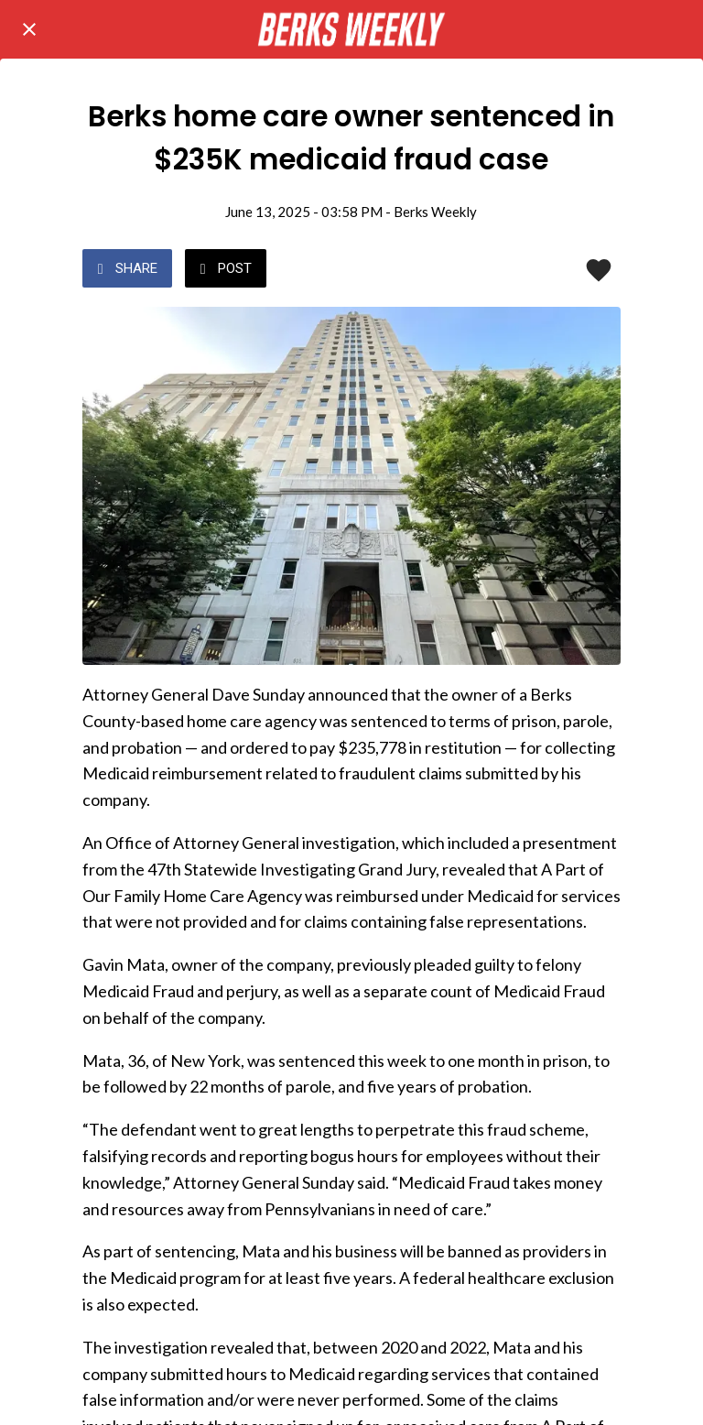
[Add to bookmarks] (599, 270)
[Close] (29, 29)
